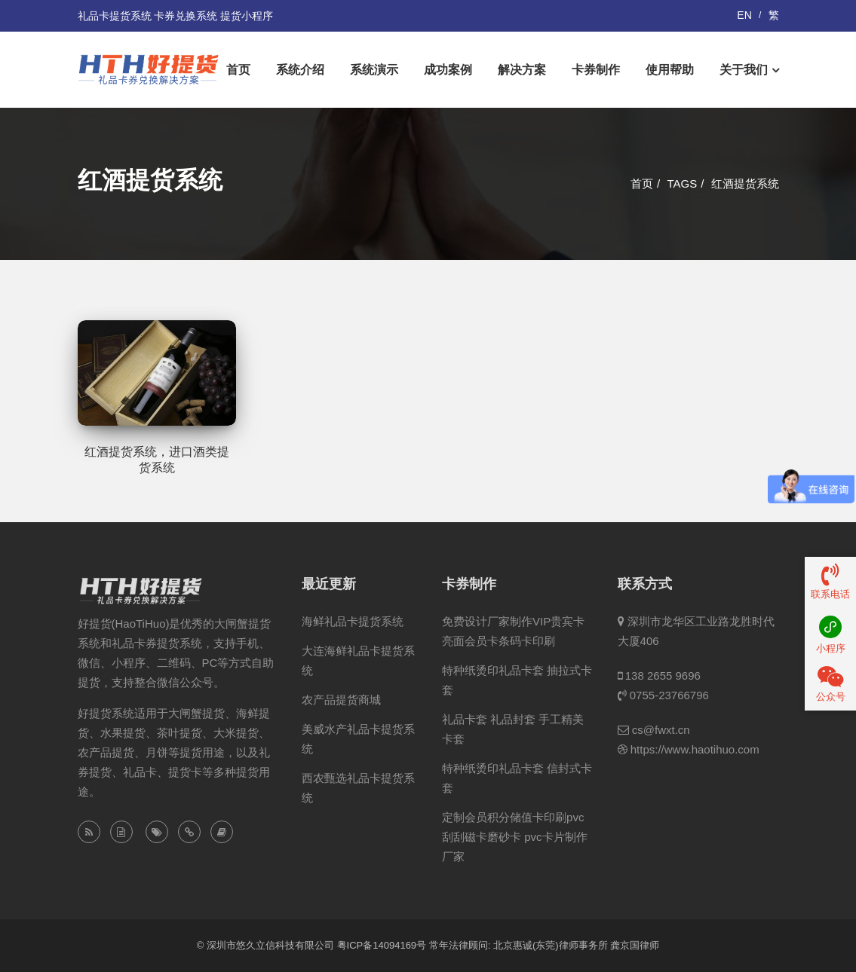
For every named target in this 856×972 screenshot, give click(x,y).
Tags (682, 183)
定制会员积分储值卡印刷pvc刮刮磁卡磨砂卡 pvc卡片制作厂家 (515, 837)
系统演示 (374, 69)
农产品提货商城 (341, 699)
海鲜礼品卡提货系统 (352, 621)
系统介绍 (300, 69)
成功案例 (448, 69)
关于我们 (743, 69)
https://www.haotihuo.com (694, 749)
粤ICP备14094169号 (382, 945)
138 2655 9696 (663, 675)
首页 (238, 69)
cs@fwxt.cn (661, 729)
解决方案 (522, 69)
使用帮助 (670, 69)
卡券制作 (596, 69)
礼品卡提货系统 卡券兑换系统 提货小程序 (176, 16)
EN (744, 15)
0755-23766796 (669, 695)
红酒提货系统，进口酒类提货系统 (156, 459)
